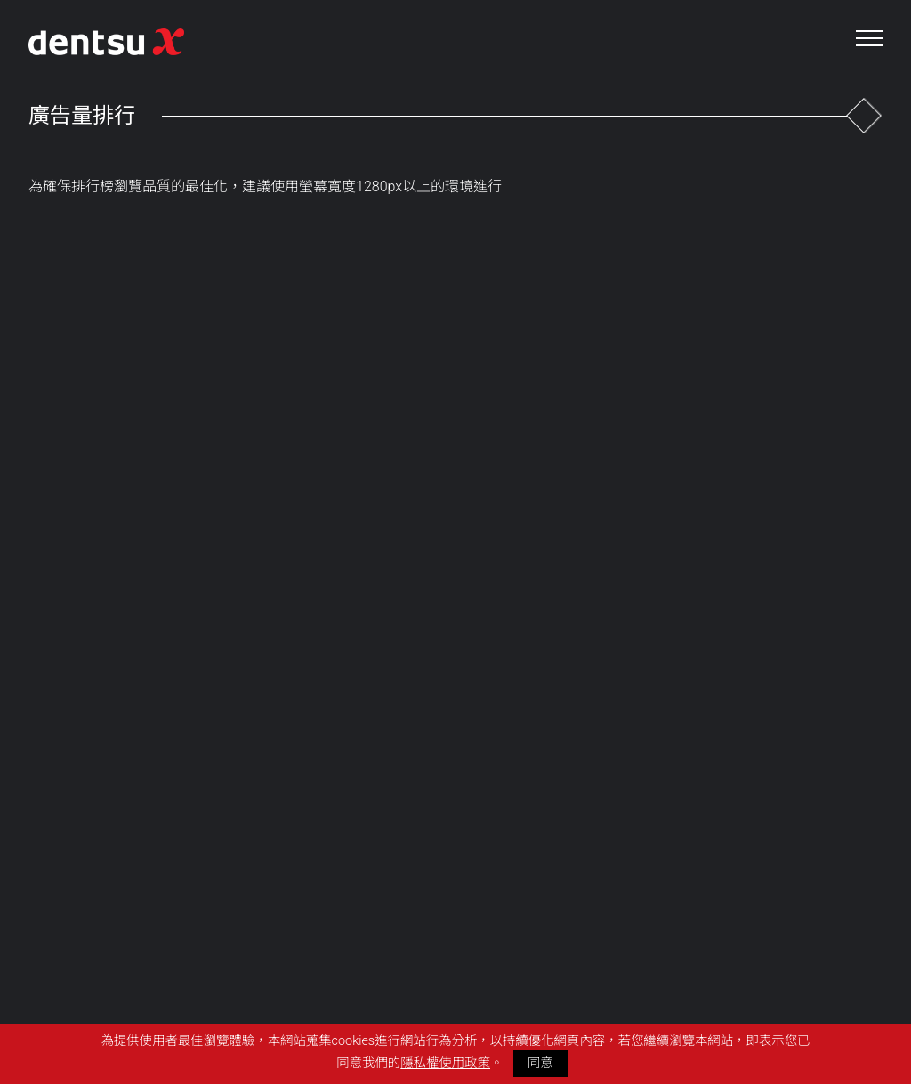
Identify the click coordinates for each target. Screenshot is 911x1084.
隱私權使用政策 (445, 1063)
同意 (540, 1063)
